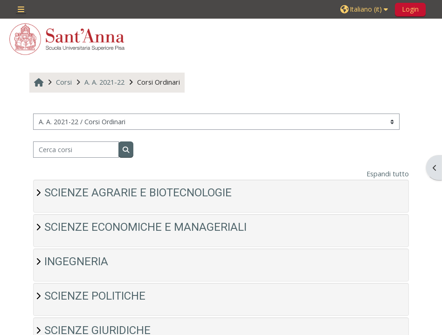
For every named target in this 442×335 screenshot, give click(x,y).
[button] (365, 9)
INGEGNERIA (76, 261)
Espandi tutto (387, 173)
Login (410, 9)
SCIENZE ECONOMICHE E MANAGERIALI (145, 227)
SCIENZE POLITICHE (94, 295)
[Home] (67, 39)
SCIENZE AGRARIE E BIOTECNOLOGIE (138, 192)
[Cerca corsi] (76, 149)
